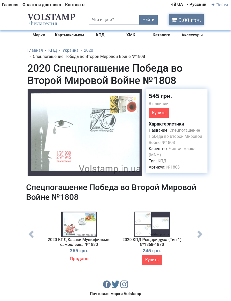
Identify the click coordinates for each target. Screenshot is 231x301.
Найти (148, 19)
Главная (10, 4)
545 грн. (160, 96)
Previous (31, 238)
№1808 (173, 167)
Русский (197, 4)
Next (200, 238)
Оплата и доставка (41, 4)
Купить (158, 112)
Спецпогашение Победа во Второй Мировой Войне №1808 (175, 136)
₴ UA (178, 4)
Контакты (75, 4)
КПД (162, 161)
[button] (138, 93)
